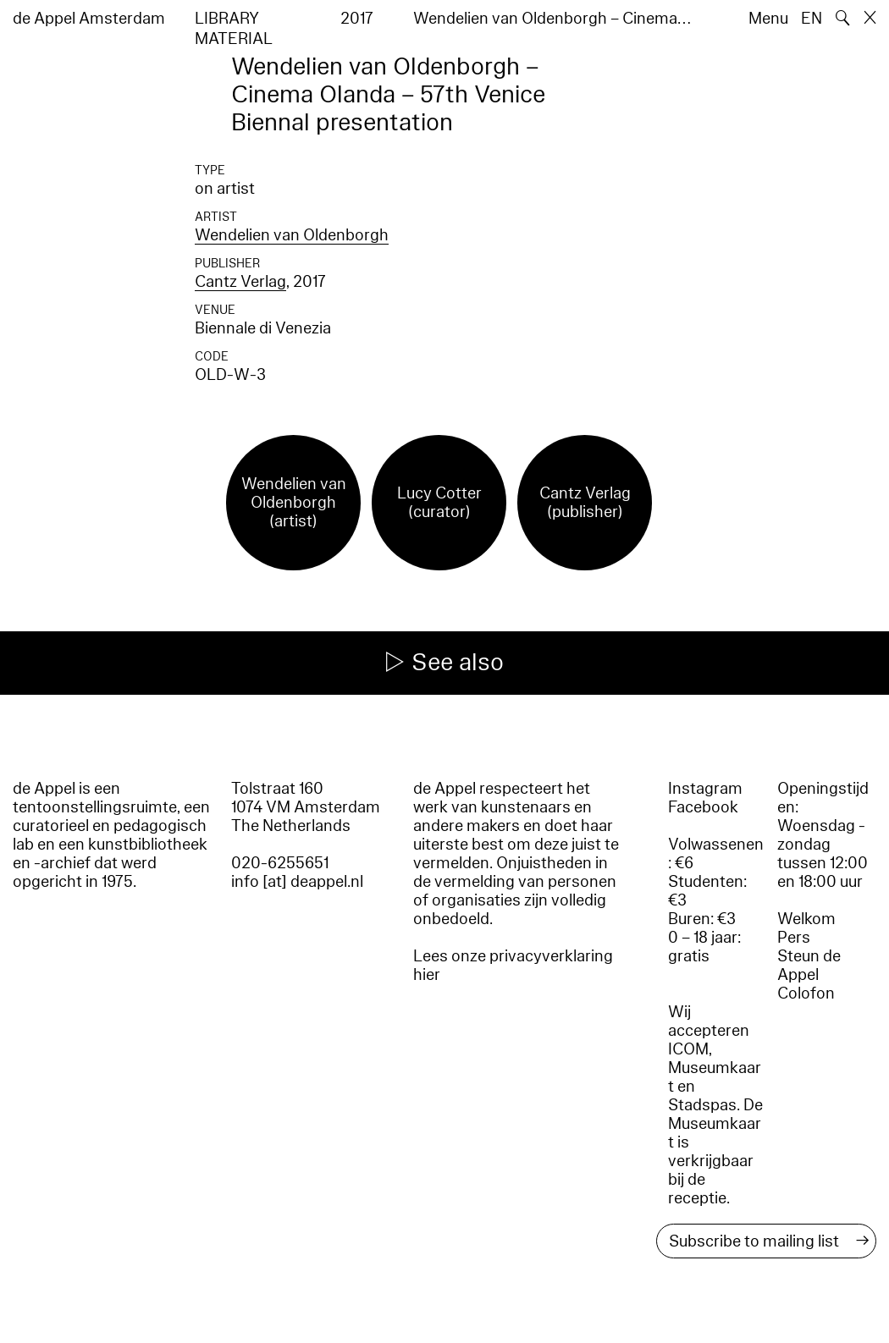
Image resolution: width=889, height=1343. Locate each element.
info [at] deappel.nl (297, 882)
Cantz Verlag (240, 282)
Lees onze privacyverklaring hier (513, 965)
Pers (793, 938)
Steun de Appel (809, 965)
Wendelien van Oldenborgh (292, 235)
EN (811, 19)
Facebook (703, 807)
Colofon (806, 993)
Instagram (705, 789)
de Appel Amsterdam (89, 19)
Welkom (806, 919)
